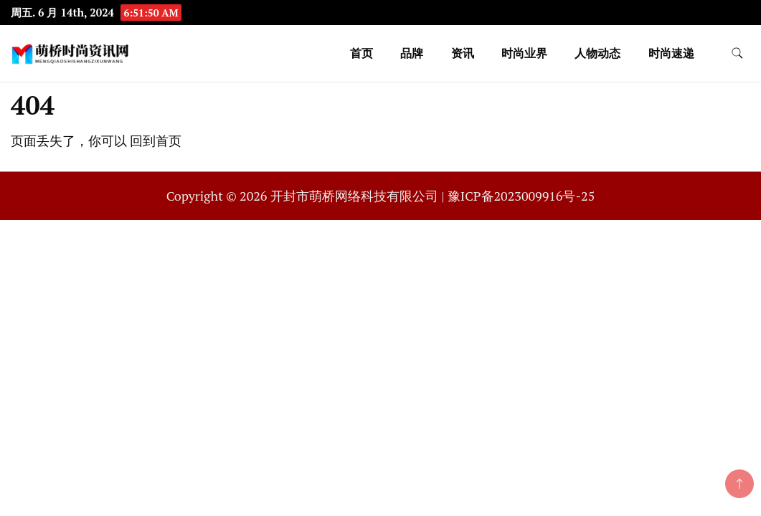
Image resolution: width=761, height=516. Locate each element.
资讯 (462, 53)
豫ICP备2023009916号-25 (521, 195)
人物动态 (597, 53)
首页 (361, 53)
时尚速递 (671, 53)
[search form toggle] (737, 53)
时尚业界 (524, 53)
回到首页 (155, 140)
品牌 (411, 53)
